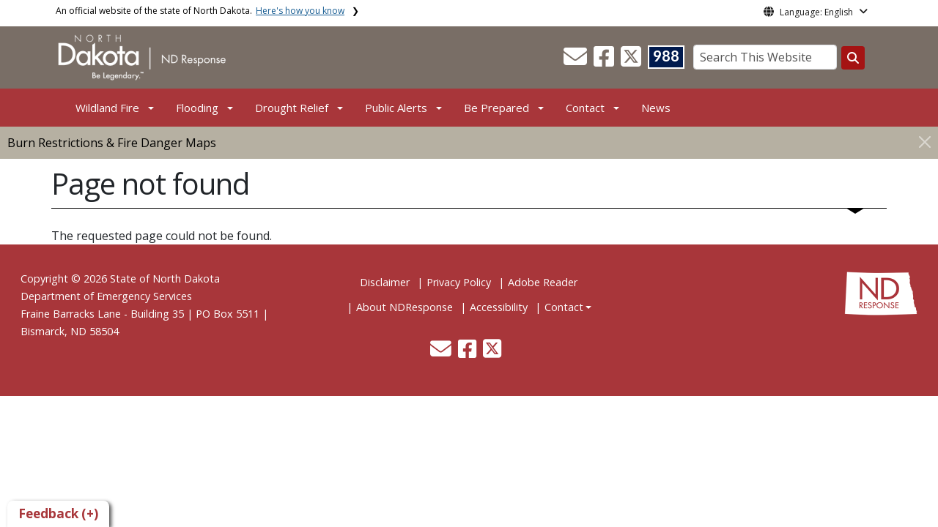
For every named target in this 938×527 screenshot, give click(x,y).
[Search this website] (853, 58)
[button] (577, 61)
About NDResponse (404, 307)
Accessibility (499, 307)
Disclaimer (385, 282)
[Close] (925, 142)
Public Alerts (396, 107)
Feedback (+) (58, 513)
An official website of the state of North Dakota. (200, 10)
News (656, 107)
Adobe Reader (542, 282)
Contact (563, 307)
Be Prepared (496, 107)
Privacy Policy (458, 282)
